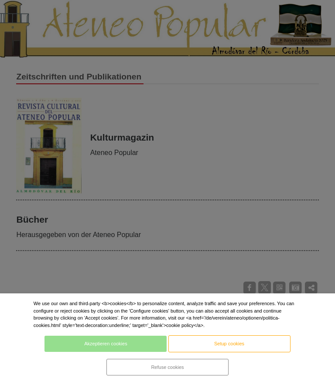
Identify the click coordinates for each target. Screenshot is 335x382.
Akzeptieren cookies (105, 343)
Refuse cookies (167, 367)
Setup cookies (229, 343)
